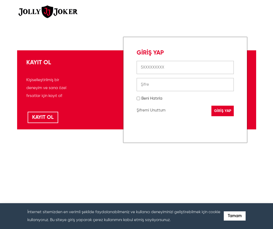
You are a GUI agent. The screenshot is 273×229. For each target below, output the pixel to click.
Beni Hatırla (151, 98)
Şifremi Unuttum (151, 110)
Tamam (235, 216)
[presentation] (177, 172)
